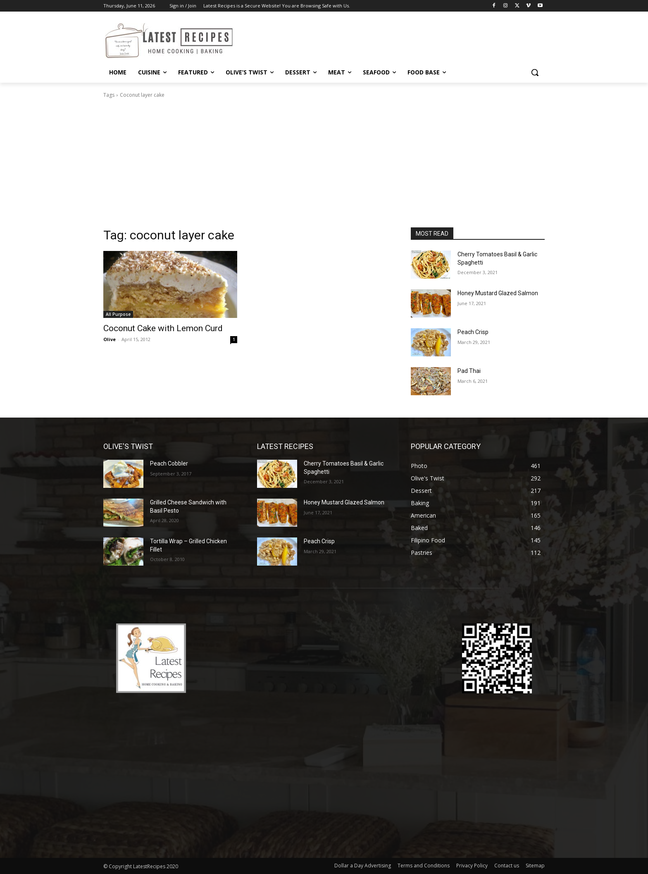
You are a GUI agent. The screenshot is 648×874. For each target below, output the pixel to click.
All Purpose (118, 314)
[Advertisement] (324, 165)
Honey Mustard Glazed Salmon (497, 293)
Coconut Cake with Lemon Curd (163, 328)
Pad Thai (469, 371)
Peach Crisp (472, 332)
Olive (109, 339)
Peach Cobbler (169, 463)
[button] (535, 72)
